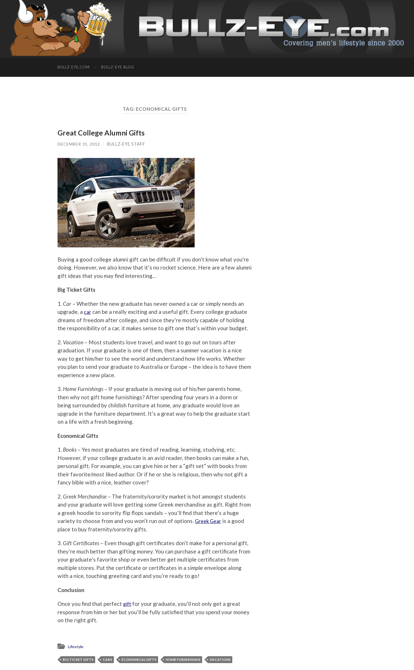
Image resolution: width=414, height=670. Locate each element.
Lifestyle (76, 646)
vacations (220, 659)
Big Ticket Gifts (78, 659)
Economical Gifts (138, 659)
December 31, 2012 (78, 143)
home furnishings (183, 659)
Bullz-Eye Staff (126, 143)
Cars (107, 659)
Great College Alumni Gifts (101, 132)
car (87, 311)
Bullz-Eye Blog (117, 67)
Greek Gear (209, 521)
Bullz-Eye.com (73, 67)
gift (127, 603)
